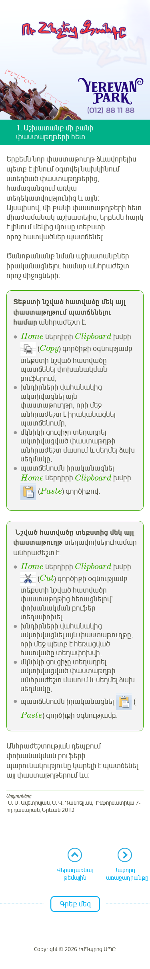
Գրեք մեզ (75, 904)
